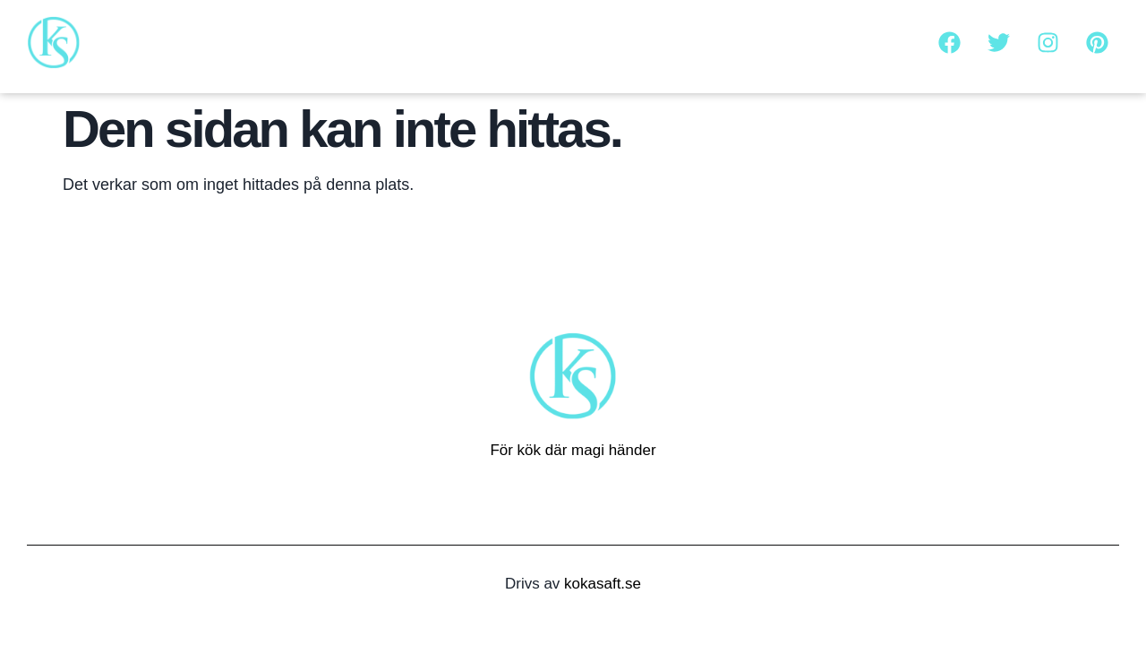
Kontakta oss (782, 41)
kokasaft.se (602, 583)
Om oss (685, 41)
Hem (616, 41)
